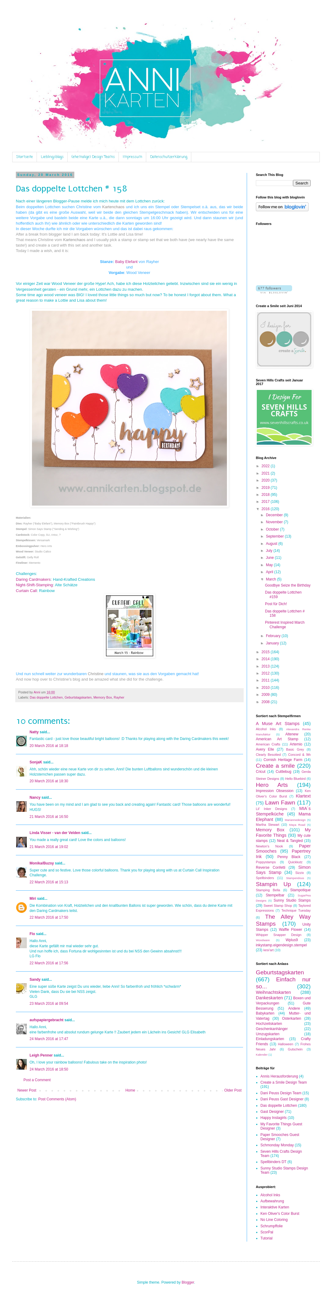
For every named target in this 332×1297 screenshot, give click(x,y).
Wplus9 (292, 940)
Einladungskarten (270, 1039)
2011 (266, 680)
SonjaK (36, 762)
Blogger (188, 1282)
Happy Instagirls (273, 1118)
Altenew (291, 734)
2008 (266, 702)
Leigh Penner (41, 1055)
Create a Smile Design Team (283, 1082)
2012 (266, 673)
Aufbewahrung (272, 1201)
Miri (33, 898)
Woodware (263, 940)
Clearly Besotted (268, 754)
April (270, 572)
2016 (266, 509)
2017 (266, 502)
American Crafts (268, 744)
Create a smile (275, 765)
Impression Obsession (274, 791)
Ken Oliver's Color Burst (279, 1213)
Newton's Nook (269, 846)
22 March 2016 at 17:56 (49, 963)
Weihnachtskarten (273, 992)
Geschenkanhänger (272, 1029)
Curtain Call (26, 590)
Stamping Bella (268, 890)
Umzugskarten (267, 1034)
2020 (266, 480)
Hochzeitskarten (269, 1024)
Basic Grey (295, 749)
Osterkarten (291, 1018)
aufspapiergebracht (46, 1020)
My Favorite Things (283, 832)
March (271, 579)
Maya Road (297, 824)
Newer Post (26, 1090)
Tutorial (266, 1238)
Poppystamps (266, 862)
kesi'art (268, 950)
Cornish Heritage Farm (282, 760)
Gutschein (295, 1049)
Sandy (35, 979)
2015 (266, 652)
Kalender (261, 1054)
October (273, 529)
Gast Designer (272, 1111)
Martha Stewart (267, 824)
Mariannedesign (295, 820)
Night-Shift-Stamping (34, 585)
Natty (34, 732)
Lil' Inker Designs (271, 809)
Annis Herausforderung (279, 1076)
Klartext (303, 796)
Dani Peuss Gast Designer (281, 1099)
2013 (266, 666)
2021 (266, 473)
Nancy (35, 797)
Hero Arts (272, 785)
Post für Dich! (276, 604)
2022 (266, 466)
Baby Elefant (126, 261)
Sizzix (299, 873)
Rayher (119, 697)
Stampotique (300, 890)
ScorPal (266, 1232)
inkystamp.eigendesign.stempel (281, 945)
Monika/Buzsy (42, 863)
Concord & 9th (299, 754)
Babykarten (265, 1013)
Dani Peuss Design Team (281, 1093)
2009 (266, 694)
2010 (266, 687)
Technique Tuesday (296, 910)
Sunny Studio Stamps (292, 900)
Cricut (260, 771)
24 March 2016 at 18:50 (49, 1069)
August (272, 544)
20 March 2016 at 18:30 (49, 781)
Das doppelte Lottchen (46, 697)
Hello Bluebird (295, 778)
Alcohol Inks (266, 729)
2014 (266, 659)
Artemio (296, 744)
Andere (294, 1008)
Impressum (132, 157)
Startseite (24, 157)
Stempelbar (275, 895)
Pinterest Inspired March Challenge (285, 624)
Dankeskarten (269, 997)
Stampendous (295, 878)
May (270, 565)
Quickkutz (295, 862)
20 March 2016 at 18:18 (49, 746)
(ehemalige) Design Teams (93, 157)
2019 (266, 487)
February (273, 636)
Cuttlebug (283, 771)
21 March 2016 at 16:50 (49, 817)
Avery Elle (265, 749)
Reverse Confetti (270, 867)
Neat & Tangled (290, 841)
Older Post (233, 1090)
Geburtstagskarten (78, 697)
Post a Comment (37, 1080)
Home (130, 1090)
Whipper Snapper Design (278, 935)
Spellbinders (265, 878)
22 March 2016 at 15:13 (49, 882)
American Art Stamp (277, 739)
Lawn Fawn (280, 802)
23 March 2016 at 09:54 (49, 1003)
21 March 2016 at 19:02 (49, 847)
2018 (266, 495)
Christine (95, 673)
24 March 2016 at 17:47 (49, 1039)
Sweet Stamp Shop (277, 905)
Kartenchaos (114, 207)
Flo (32, 934)
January (273, 643)
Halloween (285, 1044)
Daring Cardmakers (33, 579)
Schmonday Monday (277, 1145)
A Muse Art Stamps (277, 723)
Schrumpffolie (271, 1226)
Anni (37, 692)
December (275, 515)
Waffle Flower (290, 929)
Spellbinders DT (273, 1162)
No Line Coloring (274, 1220)
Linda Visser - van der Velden (55, 833)
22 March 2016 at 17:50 (49, 917)
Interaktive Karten (274, 1207)
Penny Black (289, 857)
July (270, 551)
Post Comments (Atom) (57, 1099)
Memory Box (103, 697)
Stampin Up (273, 884)
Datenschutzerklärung (168, 157)
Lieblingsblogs (52, 157)
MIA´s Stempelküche (283, 811)
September (275, 536)
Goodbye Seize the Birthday (287, 585)
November (275, 522)
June (270, 558)
